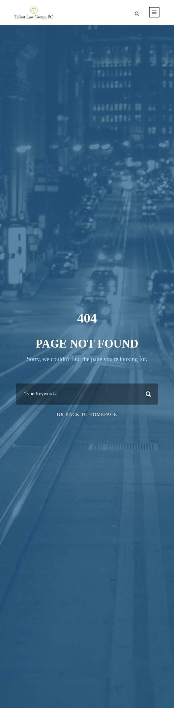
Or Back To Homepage (87, 414)
